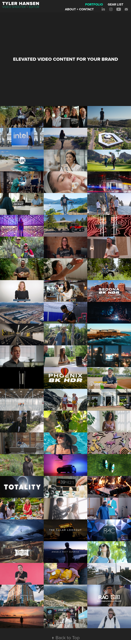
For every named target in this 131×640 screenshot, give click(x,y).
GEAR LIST (115, 4)
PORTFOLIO (94, 4)
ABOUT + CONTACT (79, 9)
